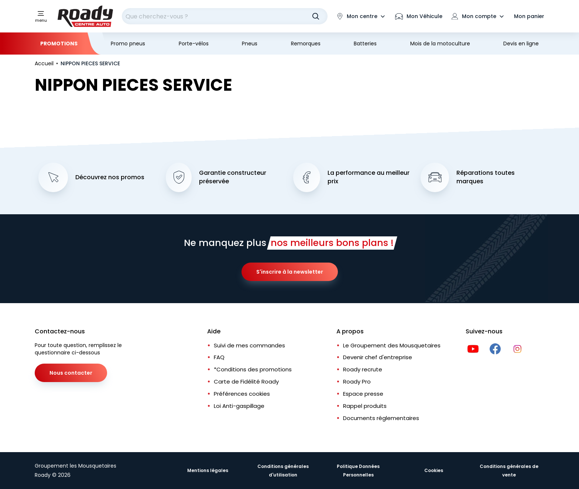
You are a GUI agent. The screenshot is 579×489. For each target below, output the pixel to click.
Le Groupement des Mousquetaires (392, 345)
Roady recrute (362, 369)
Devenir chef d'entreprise (377, 357)
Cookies (433, 470)
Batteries (365, 43)
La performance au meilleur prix (369, 177)
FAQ (219, 357)
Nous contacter (70, 373)
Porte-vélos (194, 43)
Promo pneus (128, 43)
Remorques (306, 43)
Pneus (249, 43)
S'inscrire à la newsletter (289, 271)
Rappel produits (365, 406)
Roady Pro (357, 381)
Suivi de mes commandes (249, 345)
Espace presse (363, 394)
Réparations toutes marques (485, 177)
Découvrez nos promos (109, 177)
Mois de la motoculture (440, 43)
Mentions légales (207, 470)
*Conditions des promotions (253, 369)
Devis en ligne (521, 43)
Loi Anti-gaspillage (239, 406)
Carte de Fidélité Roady (246, 381)
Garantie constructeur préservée (232, 177)
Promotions (59, 43)
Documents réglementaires (381, 418)
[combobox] (225, 16)
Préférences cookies (242, 394)
